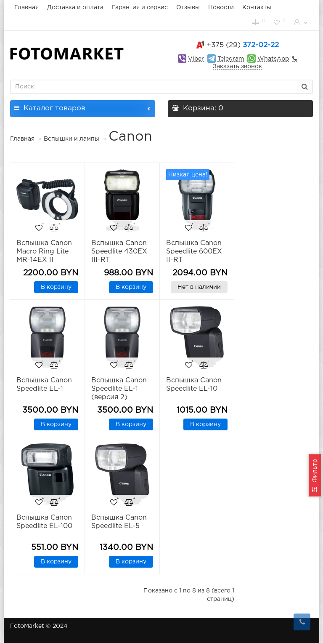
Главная (26, 7)
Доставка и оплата (75, 7)
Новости (221, 7)
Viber (196, 58)
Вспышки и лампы (71, 138)
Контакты (256, 7)
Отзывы (188, 7)
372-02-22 (243, 45)
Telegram (230, 58)
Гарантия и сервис (140, 7)
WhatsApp (273, 58)
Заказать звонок (237, 66)
